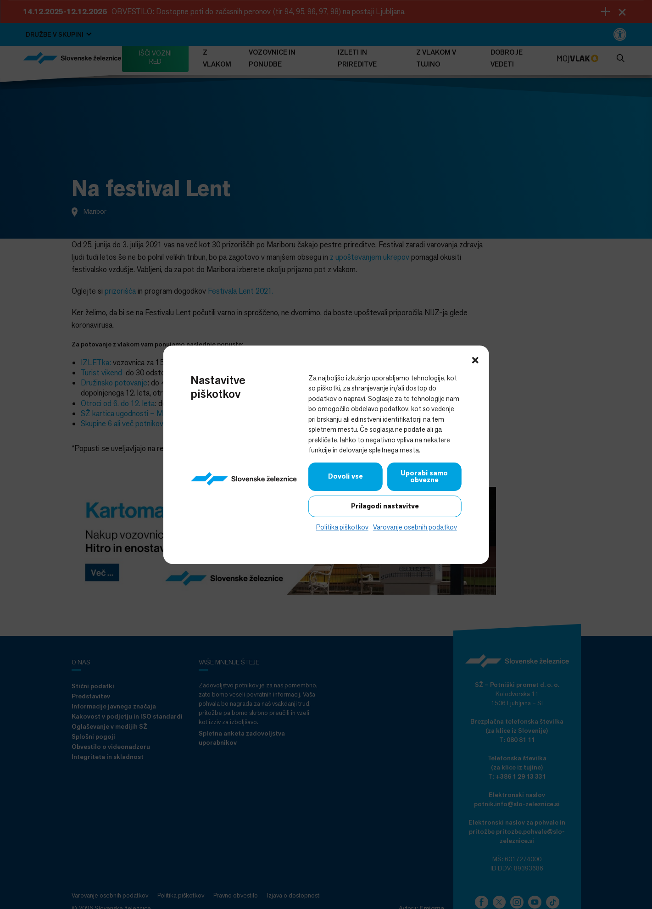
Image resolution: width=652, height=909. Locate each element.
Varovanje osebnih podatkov (415, 526)
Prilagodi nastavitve (385, 505)
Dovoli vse (345, 476)
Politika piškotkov (342, 526)
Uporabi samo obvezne (424, 476)
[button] (475, 358)
